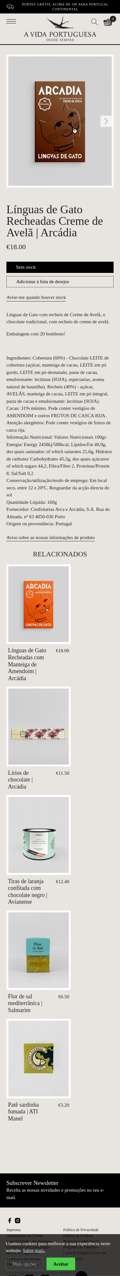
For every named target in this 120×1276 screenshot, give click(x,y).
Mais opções (24, 1265)
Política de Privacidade (81, 1230)
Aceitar (60, 1265)
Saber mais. (34, 1251)
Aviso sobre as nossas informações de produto (50, 537)
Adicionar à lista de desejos (42, 281)
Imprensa (13, 1230)
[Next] (106, 121)
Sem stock (26, 267)
